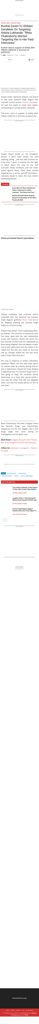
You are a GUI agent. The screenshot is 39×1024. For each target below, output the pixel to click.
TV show (14, 1015)
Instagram (24, 448)
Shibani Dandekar (30, 102)
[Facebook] (2, 470)
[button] (31, 60)
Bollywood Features (20, 514)
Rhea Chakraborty (30, 320)
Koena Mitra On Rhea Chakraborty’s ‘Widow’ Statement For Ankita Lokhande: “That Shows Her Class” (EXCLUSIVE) (23, 190)
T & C (23, 1010)
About (7, 1010)
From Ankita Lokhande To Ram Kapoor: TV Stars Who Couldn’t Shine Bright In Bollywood (25, 488)
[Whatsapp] (9, 470)
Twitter (33, 448)
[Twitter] (6, 470)
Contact (13, 1010)
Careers (18, 1010)
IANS (4, 55)
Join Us (8, 59)
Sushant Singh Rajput (27, 476)
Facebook (14, 448)
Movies (34, 1013)
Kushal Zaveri (22, 473)
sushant (16, 476)
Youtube (4, 450)
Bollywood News (14, 23)
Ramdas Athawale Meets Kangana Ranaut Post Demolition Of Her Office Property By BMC (24, 198)
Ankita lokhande (11, 473)
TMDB (26, 1015)
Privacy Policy (29, 1010)
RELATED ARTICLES (8, 482)
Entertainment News (20, 493)
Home (3, 23)
